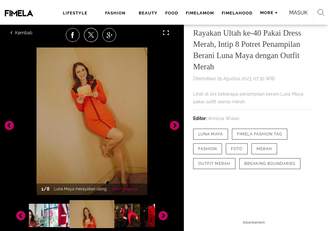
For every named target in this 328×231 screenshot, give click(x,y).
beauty (148, 13)
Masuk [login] (298, 13)
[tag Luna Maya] (210, 134)
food (171, 13)
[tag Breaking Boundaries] (270, 163)
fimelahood (237, 13)
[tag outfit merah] (214, 163)
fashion (115, 13)
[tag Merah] (264, 149)
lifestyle (75, 13)
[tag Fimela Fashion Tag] (259, 134)
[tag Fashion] (207, 149)
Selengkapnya (124, 189)
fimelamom (200, 13)
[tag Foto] (236, 149)
